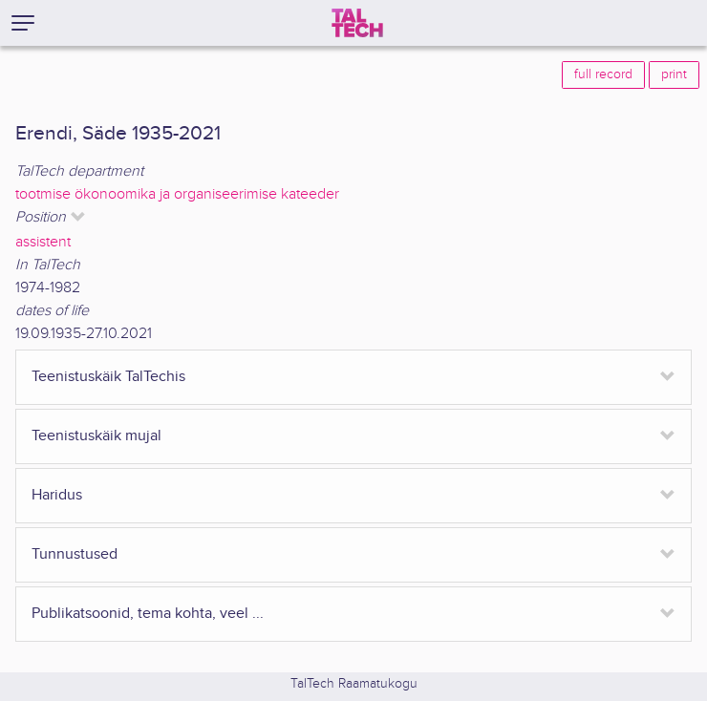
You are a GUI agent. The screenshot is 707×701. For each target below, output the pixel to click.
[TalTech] (357, 23)
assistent (43, 242)
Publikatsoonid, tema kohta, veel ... (148, 614)
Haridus (57, 495)
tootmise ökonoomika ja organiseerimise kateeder (177, 194)
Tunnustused (75, 554)
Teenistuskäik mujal (96, 436)
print (674, 74)
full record (603, 74)
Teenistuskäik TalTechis (108, 377)
